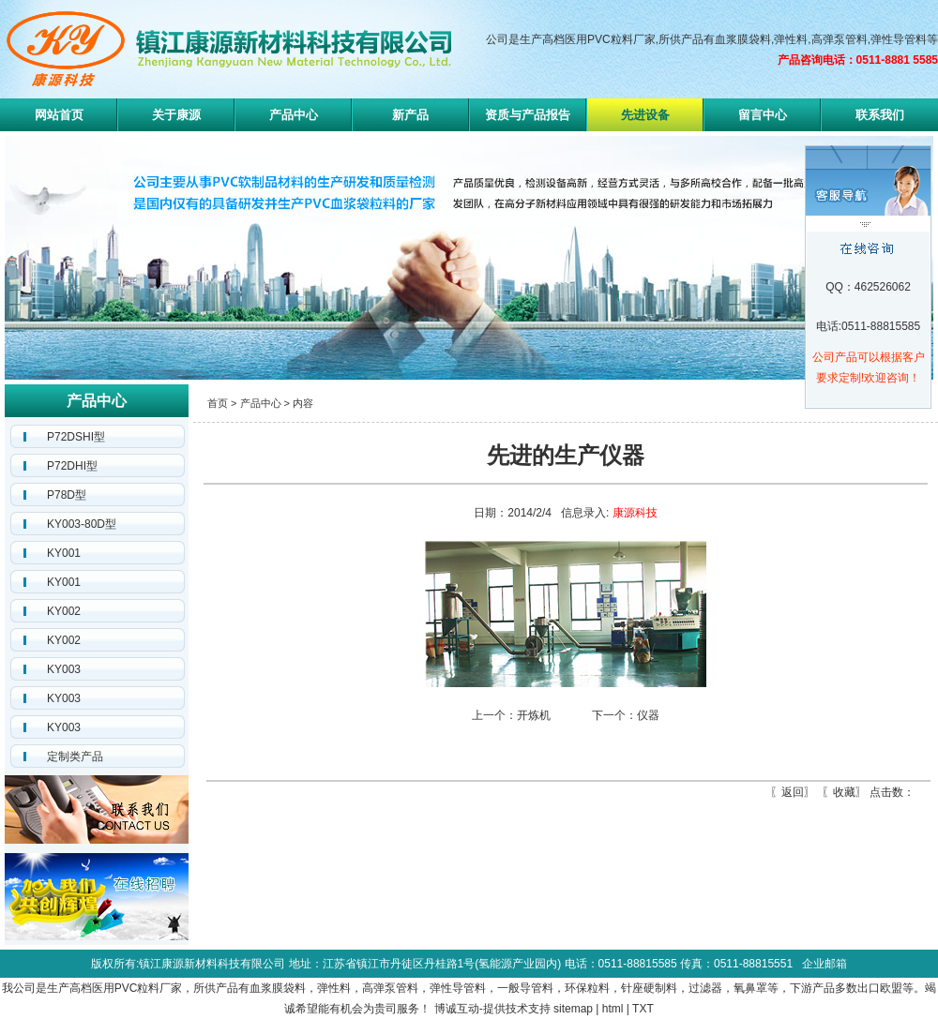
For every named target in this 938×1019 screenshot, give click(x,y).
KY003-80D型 (81, 524)
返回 (792, 792)
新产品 (410, 115)
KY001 (64, 553)
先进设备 (645, 115)
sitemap (573, 1008)
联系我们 (879, 115)
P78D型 (66, 495)
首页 (217, 403)
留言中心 (762, 115)
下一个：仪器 (625, 715)
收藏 (844, 792)
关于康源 (176, 115)
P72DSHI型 (76, 436)
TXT (643, 1008)
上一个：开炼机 (511, 715)
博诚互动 (456, 1008)
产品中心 (293, 115)
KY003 (64, 669)
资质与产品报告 (527, 115)
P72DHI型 (72, 465)
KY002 (64, 611)
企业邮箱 (824, 963)
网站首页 (59, 115)
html (613, 1008)
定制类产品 (75, 756)
